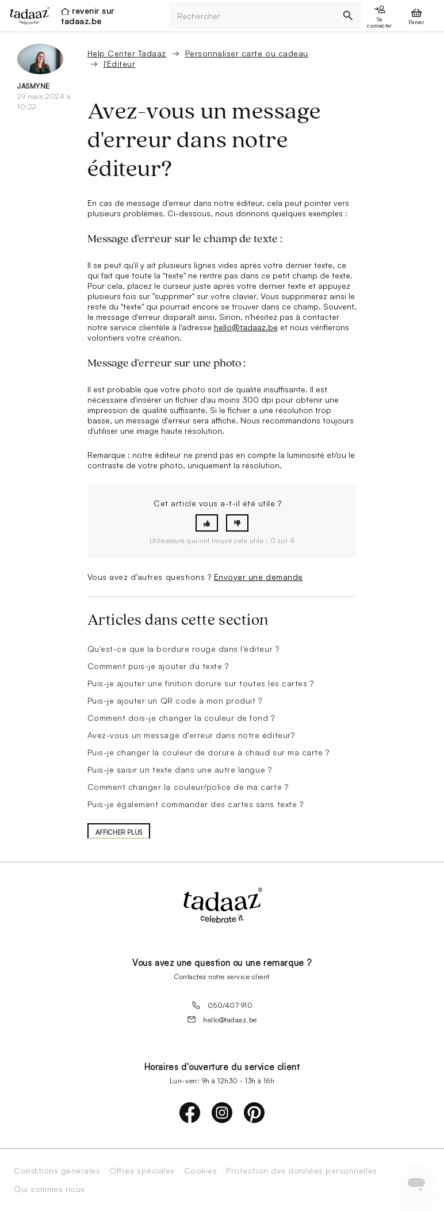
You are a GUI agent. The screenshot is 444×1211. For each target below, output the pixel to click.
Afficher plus (118, 832)
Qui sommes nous (49, 1189)
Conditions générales (57, 1170)
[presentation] (26, 15)
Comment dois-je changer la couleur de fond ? (181, 718)
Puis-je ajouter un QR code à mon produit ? (174, 700)
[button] (207, 523)
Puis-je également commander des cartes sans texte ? (195, 804)
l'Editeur (120, 63)
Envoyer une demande (258, 577)
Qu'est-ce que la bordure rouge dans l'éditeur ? (183, 649)
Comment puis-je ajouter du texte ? (158, 666)
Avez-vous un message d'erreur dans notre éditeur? (190, 735)
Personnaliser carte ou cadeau (246, 53)
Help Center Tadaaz (126, 53)
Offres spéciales (141, 1170)
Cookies (200, 1170)
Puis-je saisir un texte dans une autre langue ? (179, 769)
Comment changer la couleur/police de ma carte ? (187, 787)
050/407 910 (222, 1005)
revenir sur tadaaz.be (87, 16)
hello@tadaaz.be (246, 327)
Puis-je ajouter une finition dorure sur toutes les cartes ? (200, 683)
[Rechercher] (252, 16)
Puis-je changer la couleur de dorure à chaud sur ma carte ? (208, 752)
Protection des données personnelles (301, 1170)
